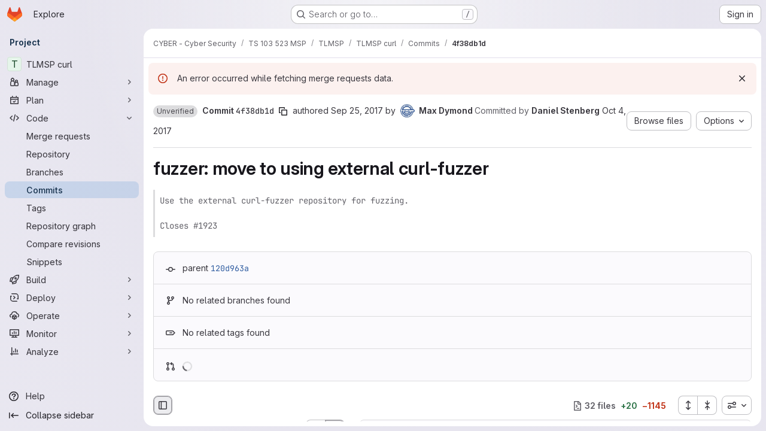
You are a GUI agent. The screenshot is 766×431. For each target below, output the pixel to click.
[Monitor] (72, 333)
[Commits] (72, 189)
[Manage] (72, 82)
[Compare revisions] (72, 243)
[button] (175, 111)
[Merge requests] (72, 136)
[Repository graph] (72, 225)
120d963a (230, 268)
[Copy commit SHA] (283, 111)
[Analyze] (72, 351)
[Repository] (72, 153)
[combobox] (737, 405)
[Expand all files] (687, 405)
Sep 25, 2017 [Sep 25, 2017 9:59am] (357, 110)
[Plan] (72, 100)
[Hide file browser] (162, 405)
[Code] (72, 118)
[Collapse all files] (707, 405)
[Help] (72, 396)
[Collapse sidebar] (72, 415)
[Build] (72, 279)
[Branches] (72, 171)
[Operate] (72, 315)
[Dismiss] (742, 78)
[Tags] (72, 207)
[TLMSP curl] (72, 64)
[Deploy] (72, 297)
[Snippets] (72, 261)
